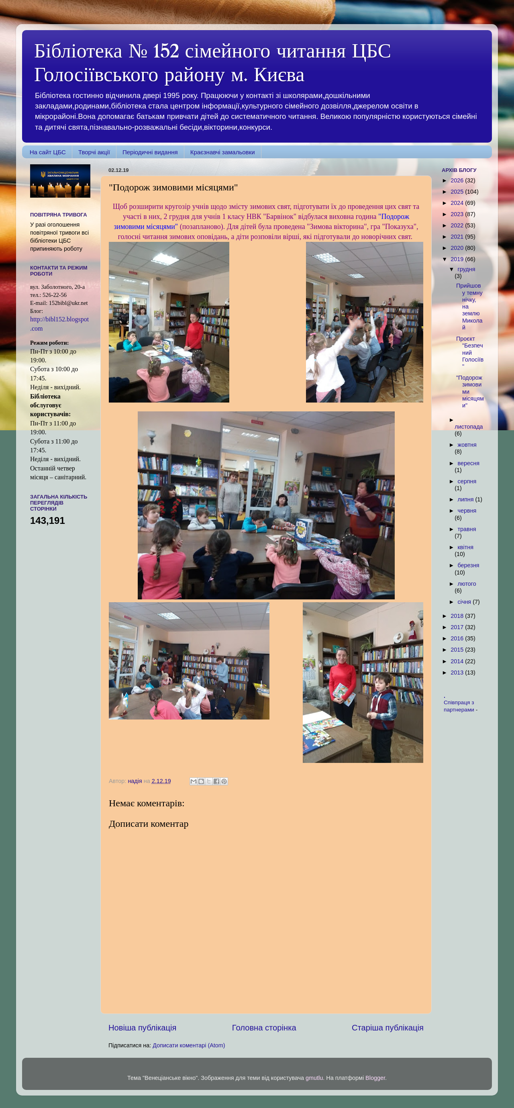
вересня (468, 463)
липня (466, 499)
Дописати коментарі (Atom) (189, 1045)
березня (468, 565)
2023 (458, 214)
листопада (469, 426)
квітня (465, 547)
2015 (458, 649)
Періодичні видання (150, 152)
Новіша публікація (142, 1027)
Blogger (375, 1078)
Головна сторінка (264, 1027)
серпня (467, 481)
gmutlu (314, 1078)
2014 (458, 661)
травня (467, 529)
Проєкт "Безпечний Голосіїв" (469, 352)
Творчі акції (94, 152)
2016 (458, 638)
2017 (458, 627)
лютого (467, 584)
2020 (458, 248)
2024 (458, 203)
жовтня (467, 445)
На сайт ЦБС (48, 152)
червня (467, 510)
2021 (458, 236)
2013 (458, 672)
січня (465, 602)
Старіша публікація (388, 1027)
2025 (458, 191)
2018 (458, 616)
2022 (458, 225)
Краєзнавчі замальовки (222, 152)
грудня (466, 269)
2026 (458, 180)
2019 (458, 259)
